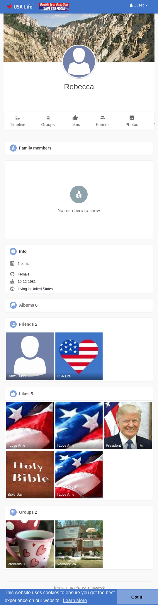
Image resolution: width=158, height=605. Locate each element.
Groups (26, 512)
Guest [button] (139, 5)
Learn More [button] (75, 600)
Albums (26, 305)
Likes (24, 393)
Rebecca (79, 86)
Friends (26, 324)
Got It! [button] (137, 597)
